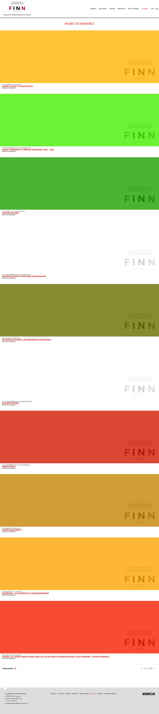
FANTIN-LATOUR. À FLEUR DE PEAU (17, 86)
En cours (103, 9)
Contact (100, 693)
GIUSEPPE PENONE (10, 403)
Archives (121, 9)
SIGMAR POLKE (9, 467)
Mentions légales (110, 693)
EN (152, 9)
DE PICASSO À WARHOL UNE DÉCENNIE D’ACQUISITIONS (26, 340)
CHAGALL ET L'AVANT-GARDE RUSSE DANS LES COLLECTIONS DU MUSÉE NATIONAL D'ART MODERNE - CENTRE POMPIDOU (55, 657)
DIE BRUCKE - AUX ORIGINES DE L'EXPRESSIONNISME (25, 593)
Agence (93, 9)
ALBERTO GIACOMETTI (12, 530)
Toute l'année (133, 9)
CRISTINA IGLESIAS (10, 213)
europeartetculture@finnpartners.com (16, 703)
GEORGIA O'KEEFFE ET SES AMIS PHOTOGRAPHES (24, 276)
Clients (145, 9)
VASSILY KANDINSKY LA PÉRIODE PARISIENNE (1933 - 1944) (28, 150)
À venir (112, 9)
